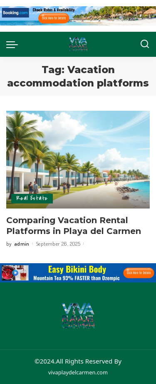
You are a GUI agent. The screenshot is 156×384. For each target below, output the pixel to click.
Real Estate (32, 198)
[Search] (145, 44)
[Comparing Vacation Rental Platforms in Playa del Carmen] (78, 159)
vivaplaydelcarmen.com (78, 372)
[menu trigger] (14, 44)
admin (22, 243)
